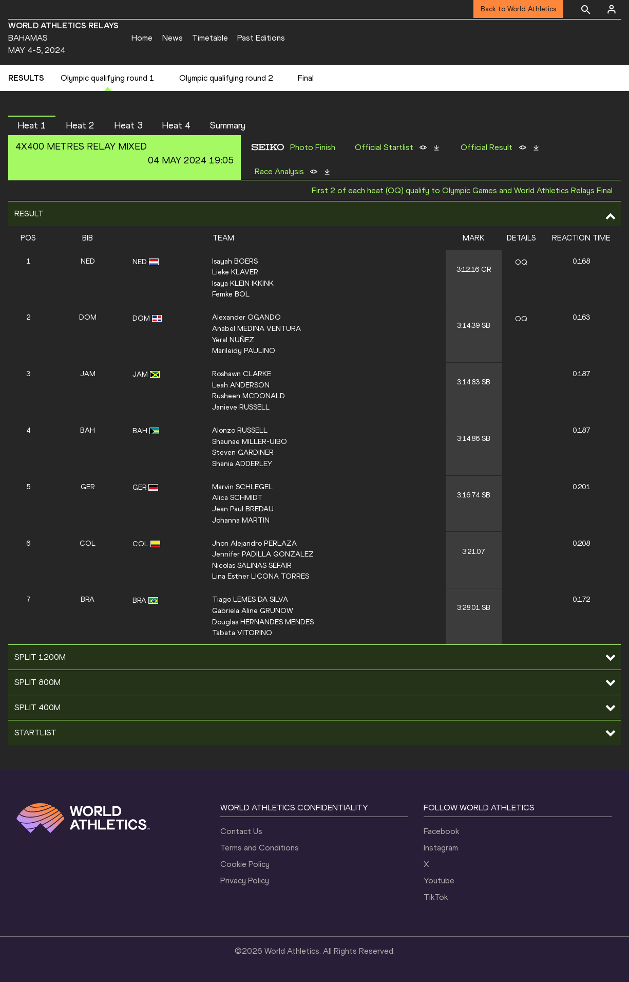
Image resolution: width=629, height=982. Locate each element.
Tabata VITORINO (242, 632)
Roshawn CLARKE (241, 373)
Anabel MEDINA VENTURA (256, 328)
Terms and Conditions (259, 848)
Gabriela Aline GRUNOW (252, 610)
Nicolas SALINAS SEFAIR (252, 565)
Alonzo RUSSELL (240, 430)
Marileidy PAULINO (243, 350)
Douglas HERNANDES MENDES (263, 621)
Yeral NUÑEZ (233, 339)
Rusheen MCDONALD (248, 395)
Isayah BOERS (235, 261)
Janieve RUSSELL (241, 407)
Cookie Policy (245, 864)
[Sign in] (611, 9)
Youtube (439, 880)
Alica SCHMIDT (237, 497)
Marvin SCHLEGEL (242, 486)
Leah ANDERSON (241, 385)
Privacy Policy (244, 880)
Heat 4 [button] (176, 125)
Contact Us (241, 831)
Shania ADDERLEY (242, 463)
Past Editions (261, 38)
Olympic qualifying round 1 (108, 78)
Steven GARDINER (243, 452)
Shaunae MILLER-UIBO (249, 441)
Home (142, 38)
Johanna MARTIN (241, 520)
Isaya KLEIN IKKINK (243, 283)
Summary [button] (227, 125)
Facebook (441, 831)
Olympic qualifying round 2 (226, 78)
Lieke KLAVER (235, 271)
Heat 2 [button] (80, 125)
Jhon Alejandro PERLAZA (254, 543)
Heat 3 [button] (128, 125)
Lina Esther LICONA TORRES (260, 576)
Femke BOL (231, 294)
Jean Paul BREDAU (243, 508)
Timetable (210, 38)
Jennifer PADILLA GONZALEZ (263, 554)
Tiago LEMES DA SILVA (250, 599)
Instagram (441, 848)
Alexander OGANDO (246, 317)
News (172, 38)
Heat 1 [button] (31, 125)
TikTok (436, 897)
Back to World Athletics (518, 9)
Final (306, 78)
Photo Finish (312, 147)
